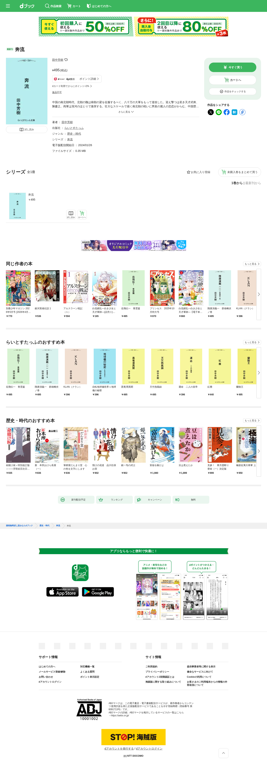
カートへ (235, 80)
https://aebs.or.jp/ (120, 715)
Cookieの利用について (199, 677)
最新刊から (253, 183)
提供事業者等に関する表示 (201, 666)
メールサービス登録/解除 (52, 671)
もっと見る (251, 264)
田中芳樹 (57, 59)
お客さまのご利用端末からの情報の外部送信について (207, 683)
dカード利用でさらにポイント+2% (70, 86)
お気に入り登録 (200, 172)
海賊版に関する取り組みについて (163, 681)
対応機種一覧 (87, 666)
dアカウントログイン (50, 681)
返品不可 (57, 92)
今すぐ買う (235, 67)
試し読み (29, 129)
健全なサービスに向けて (200, 671)
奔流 (31, 194)
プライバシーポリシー (157, 671)
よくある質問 (87, 671)
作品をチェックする (235, 91)
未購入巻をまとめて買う (242, 172)
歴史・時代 (74, 133)
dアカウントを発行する (119, 748)
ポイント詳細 (87, 78)
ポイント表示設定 (89, 677)
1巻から (237, 183)
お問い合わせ (46, 677)
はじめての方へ (47, 666)
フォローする (66, 60)
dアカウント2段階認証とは (159, 677)
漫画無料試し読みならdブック (19, 526)
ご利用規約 (151, 666)
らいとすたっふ (74, 127)
